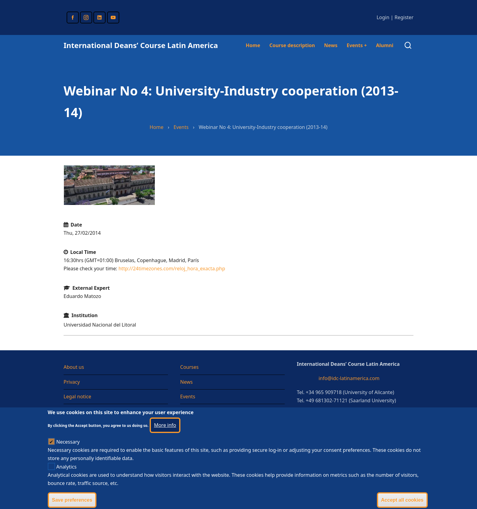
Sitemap (73, 411)
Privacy (72, 382)
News (330, 45)
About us (74, 367)
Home (253, 45)
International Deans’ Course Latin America (141, 45)
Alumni (384, 45)
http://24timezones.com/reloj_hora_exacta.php (171, 268)
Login (383, 17)
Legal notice (77, 396)
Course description (292, 45)
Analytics (66, 474)
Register (404, 17)
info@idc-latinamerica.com (349, 378)
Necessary (68, 449)
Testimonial (193, 411)
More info (165, 433)
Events (356, 45)
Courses (189, 367)
